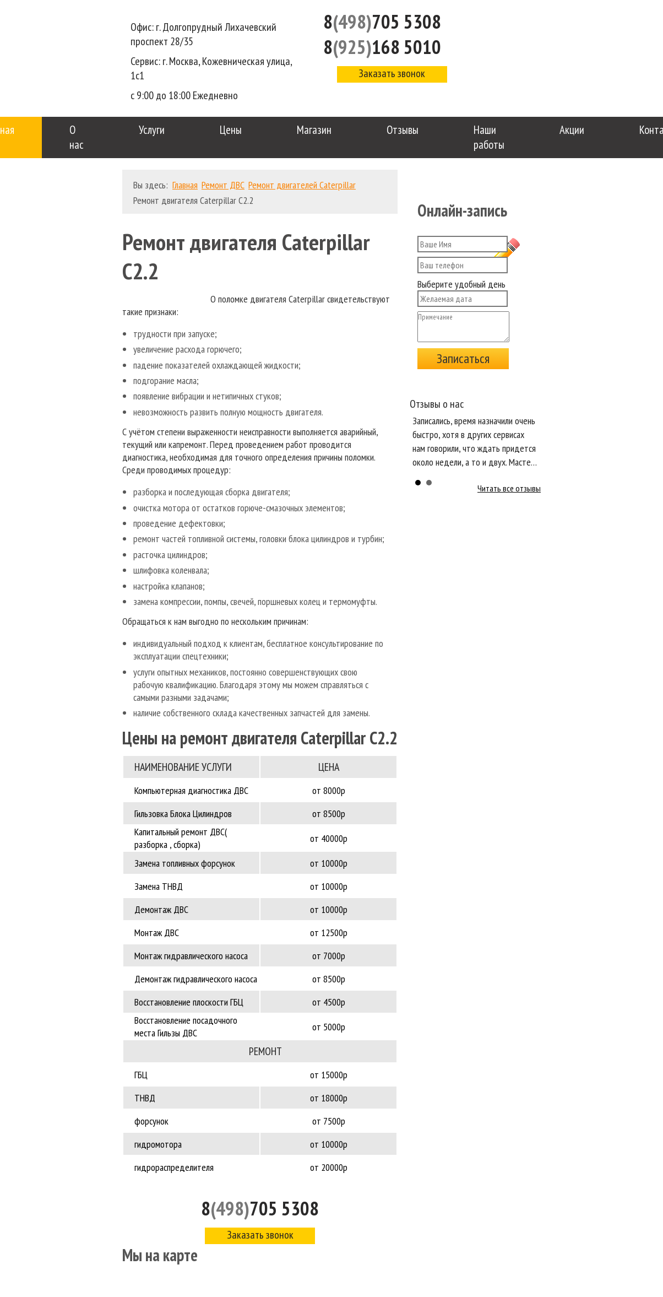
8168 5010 (382, 47)
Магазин (314, 129)
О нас (76, 137)
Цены (231, 129)
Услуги (152, 129)
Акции (571, 129)
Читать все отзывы (509, 488)
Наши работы (489, 137)
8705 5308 (382, 21)
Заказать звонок (391, 73)
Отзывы (403, 129)
